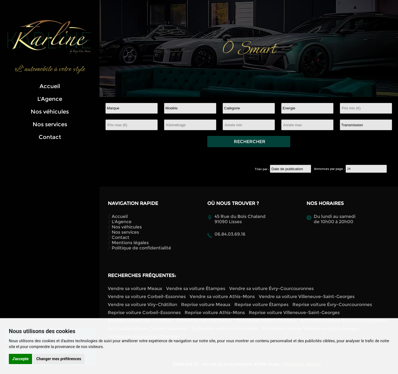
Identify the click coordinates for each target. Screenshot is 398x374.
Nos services (50, 124)
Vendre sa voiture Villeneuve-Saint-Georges (307, 296)
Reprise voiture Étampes (261, 304)
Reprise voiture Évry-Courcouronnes (332, 304)
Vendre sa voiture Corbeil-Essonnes (147, 296)
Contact (50, 137)
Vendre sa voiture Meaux (135, 288)
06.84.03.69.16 (229, 234)
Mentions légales (130, 242)
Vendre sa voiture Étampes (195, 288)
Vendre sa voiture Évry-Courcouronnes (271, 288)
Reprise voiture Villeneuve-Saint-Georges (294, 312)
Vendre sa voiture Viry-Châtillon (142, 304)
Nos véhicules (50, 111)
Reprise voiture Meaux (206, 304)
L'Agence (49, 99)
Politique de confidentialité (141, 248)
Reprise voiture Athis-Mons (215, 312)
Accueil (50, 86)
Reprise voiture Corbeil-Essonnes (144, 312)
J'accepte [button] (20, 359)
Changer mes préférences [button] (58, 359)
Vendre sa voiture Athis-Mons (222, 296)
